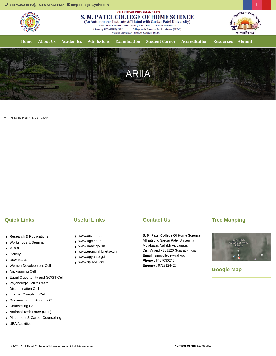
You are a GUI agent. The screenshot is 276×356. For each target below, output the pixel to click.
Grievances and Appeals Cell (32, 300)
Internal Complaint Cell (28, 294)
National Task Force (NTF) (30, 312)
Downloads (18, 260)
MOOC (15, 248)
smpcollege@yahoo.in (171, 255)
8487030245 (165, 260)
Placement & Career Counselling (35, 317)
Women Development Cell (30, 266)
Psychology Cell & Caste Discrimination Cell (29, 285)
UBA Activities (21, 323)
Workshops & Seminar (27, 242)
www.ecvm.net (90, 236)
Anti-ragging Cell (23, 271)
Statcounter (205, 345)
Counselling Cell (22, 306)
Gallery (15, 254)
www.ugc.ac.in (90, 241)
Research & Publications (29, 236)
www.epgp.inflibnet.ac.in (98, 251)
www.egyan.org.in (93, 256)
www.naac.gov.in (92, 246)
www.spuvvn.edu (92, 262)
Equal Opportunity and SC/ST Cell (36, 277)
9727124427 (167, 265)
